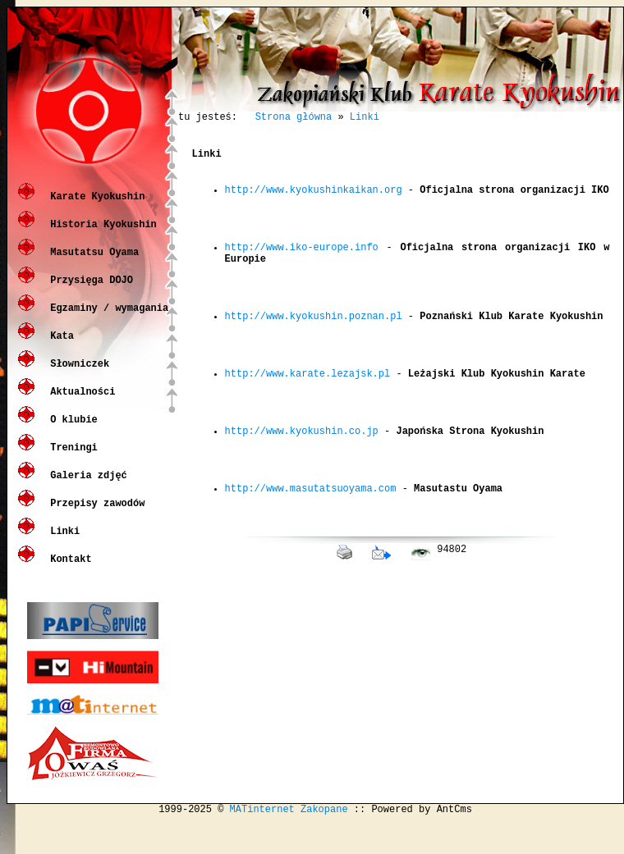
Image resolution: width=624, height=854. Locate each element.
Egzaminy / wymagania (106, 320)
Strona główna (294, 119)
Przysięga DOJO (88, 292)
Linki (62, 543)
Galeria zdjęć (85, 487)
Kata (59, 347)
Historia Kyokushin (100, 236)
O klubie (71, 431)
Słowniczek (76, 375)
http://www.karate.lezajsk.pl (308, 427)
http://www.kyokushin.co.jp (302, 497)
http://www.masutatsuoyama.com (311, 566)
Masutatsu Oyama (91, 264)
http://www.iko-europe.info (302, 274)
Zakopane (324, 840)
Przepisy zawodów (94, 515)
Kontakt (68, 571)
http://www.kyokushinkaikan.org (313, 204)
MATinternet (262, 840)
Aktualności (79, 403)
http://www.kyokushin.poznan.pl (313, 357)
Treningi (71, 459)
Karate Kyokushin (94, 208)
